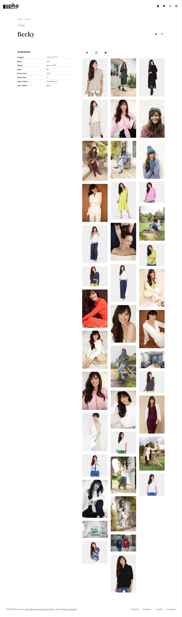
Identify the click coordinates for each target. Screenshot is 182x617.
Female (27, 19)
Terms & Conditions (33, 609)
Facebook (147, 609)
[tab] (87, 52)
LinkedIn (159, 609)
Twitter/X (135, 609)
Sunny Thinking (70, 609)
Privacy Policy (49, 609)
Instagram (171, 609)
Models (19, 19)
